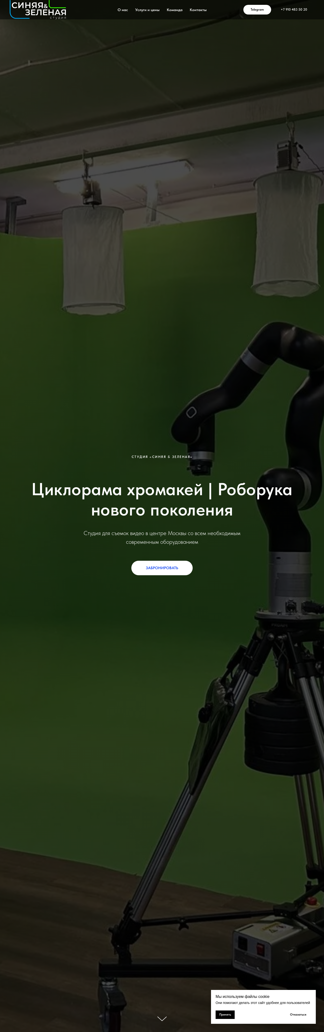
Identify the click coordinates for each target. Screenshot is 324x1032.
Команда (175, 9)
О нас (123, 9)
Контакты (198, 9)
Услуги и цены (147, 9)
